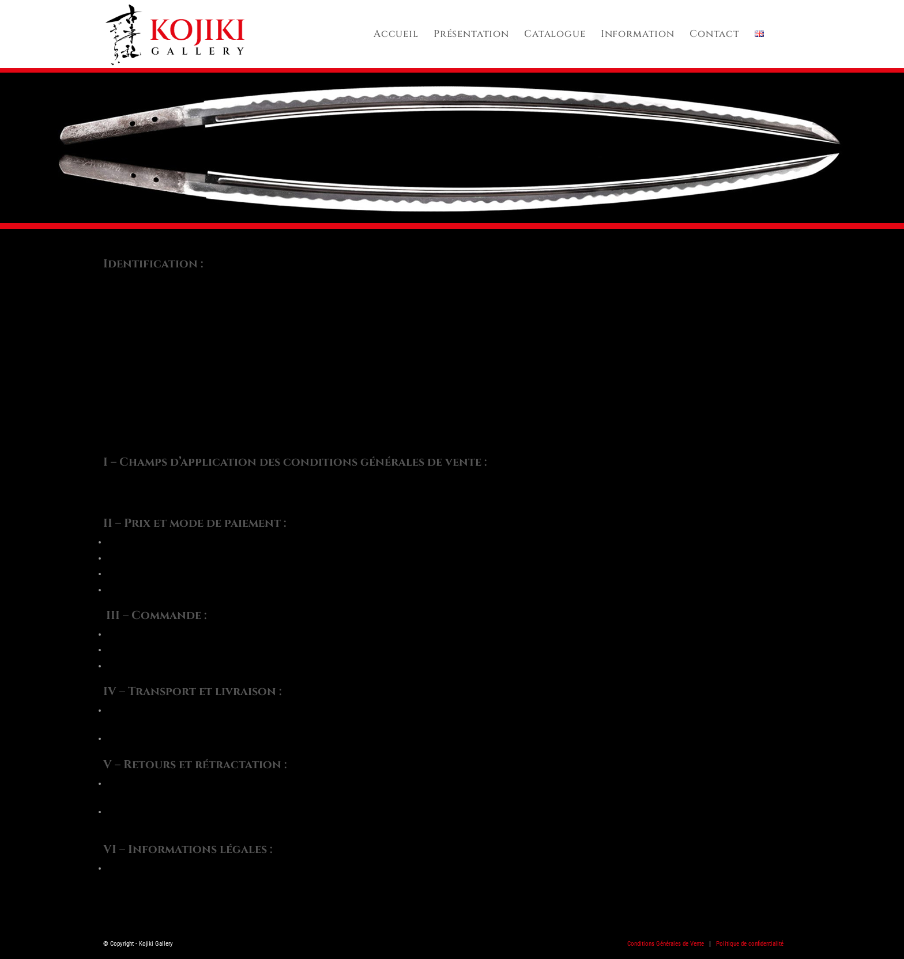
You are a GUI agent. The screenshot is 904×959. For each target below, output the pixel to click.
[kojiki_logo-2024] (175, 34)
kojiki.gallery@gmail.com (158, 432)
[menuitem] (396, 34)
